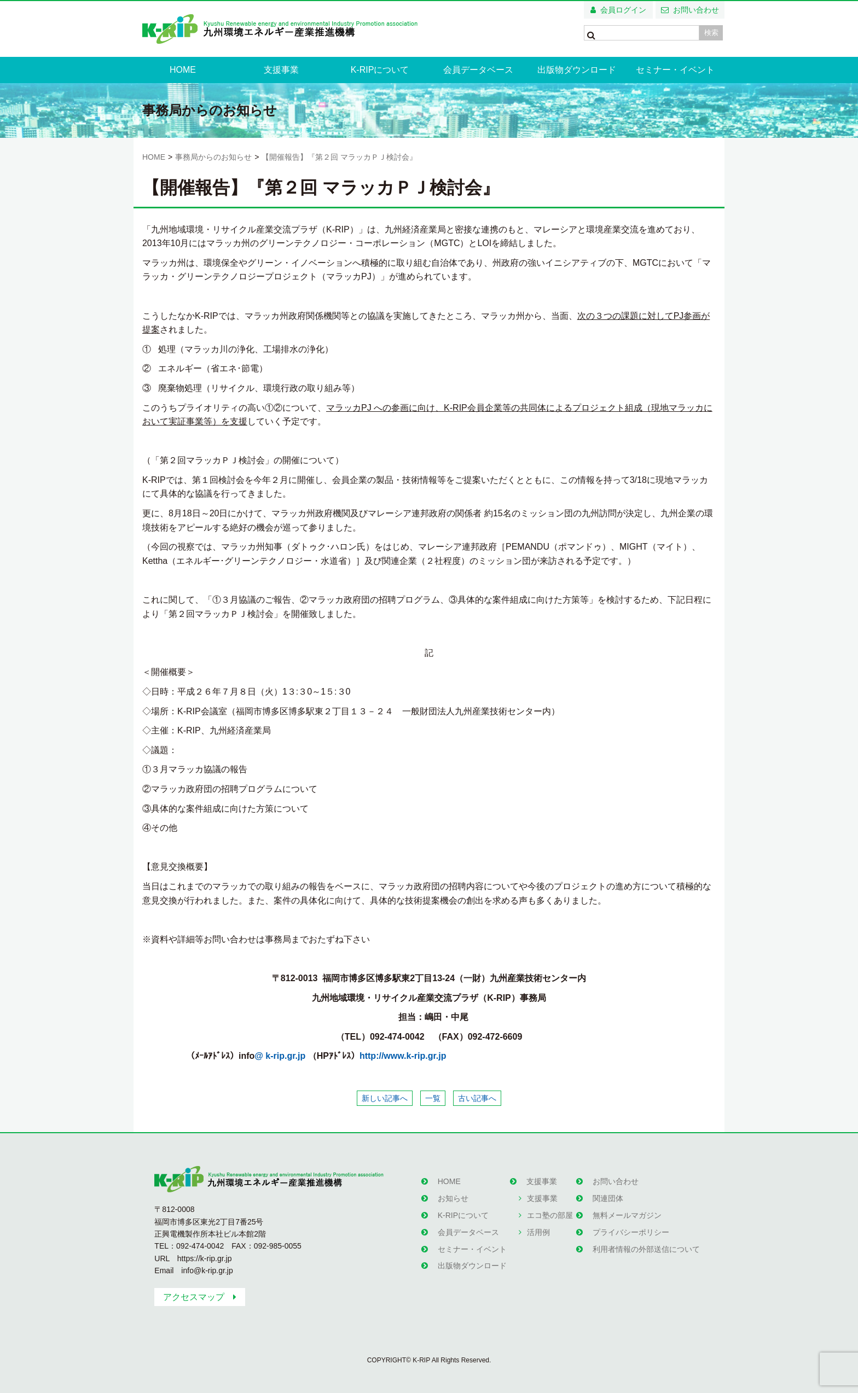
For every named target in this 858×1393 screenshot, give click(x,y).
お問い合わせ (696, 9)
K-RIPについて (380, 69)
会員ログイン (623, 9)
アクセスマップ (193, 1297)
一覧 (432, 1098)
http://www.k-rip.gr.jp (403, 1055)
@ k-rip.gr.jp (279, 1055)
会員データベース (478, 69)
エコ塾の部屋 (549, 1210)
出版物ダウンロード (576, 69)
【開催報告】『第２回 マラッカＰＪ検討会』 (339, 157)
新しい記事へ (385, 1098)
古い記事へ (477, 1098)
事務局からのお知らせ (213, 157)
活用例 (537, 1225)
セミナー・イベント (675, 69)
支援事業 (281, 69)
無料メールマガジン (626, 1210)
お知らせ (452, 1195)
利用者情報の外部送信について (645, 1240)
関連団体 (607, 1195)
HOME (183, 69)
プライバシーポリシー (630, 1225)
